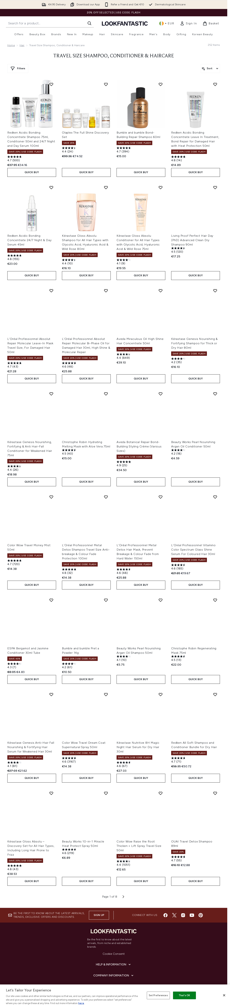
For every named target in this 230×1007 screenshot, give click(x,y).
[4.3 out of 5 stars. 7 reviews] (15, 666)
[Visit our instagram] (183, 915)
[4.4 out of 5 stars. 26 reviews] (15, 468)
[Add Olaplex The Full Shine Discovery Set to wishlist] (106, 84)
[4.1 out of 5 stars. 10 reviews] (124, 658)
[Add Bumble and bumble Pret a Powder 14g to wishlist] (106, 600)
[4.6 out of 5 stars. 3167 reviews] (69, 760)
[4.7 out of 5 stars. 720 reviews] (15, 562)
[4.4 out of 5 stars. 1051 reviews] (124, 863)
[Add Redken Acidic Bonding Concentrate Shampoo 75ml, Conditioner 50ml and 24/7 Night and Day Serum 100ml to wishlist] (51, 84)
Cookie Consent (114, 954)
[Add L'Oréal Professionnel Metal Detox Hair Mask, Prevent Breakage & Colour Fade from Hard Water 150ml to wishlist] (160, 497)
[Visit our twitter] (174, 915)
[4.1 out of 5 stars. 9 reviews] (124, 262)
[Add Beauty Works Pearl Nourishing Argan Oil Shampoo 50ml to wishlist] (160, 600)
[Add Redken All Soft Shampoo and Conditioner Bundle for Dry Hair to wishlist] (215, 694)
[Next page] (123, 897)
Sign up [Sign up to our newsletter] (99, 915)
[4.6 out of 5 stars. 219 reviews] (69, 851)
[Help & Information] (113, 964)
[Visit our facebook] (165, 915)
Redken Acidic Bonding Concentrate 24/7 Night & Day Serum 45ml (29, 240)
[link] (188, 23)
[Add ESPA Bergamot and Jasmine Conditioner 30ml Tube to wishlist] (51, 600)
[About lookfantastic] (113, 986)
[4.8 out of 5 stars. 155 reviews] (15, 257)
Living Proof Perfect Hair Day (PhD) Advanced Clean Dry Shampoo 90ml (192, 240)
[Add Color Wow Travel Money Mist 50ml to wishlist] (51, 497)
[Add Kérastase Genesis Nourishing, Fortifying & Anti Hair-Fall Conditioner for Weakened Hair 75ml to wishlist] (51, 393)
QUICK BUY (32, 172)
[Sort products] (210, 68)
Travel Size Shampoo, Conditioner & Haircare (113, 56)
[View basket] (210, 23)
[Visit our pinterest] (200, 915)
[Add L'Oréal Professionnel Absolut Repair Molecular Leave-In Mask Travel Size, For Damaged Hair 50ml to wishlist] (51, 290)
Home (11, 45)
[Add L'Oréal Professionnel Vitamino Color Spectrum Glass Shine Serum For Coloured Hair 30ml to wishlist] (215, 497)
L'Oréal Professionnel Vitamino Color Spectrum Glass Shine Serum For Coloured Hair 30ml (193, 549)
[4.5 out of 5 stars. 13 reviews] (179, 658)
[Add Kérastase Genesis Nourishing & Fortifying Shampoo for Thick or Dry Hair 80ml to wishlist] (215, 290)
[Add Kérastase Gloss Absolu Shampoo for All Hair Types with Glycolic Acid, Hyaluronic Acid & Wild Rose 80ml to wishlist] (106, 187)
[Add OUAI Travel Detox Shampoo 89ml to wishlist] (215, 793)
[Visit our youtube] (191, 915)
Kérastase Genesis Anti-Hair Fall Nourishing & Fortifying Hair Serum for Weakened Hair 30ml (30, 747)
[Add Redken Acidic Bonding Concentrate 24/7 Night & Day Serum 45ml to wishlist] (51, 187)
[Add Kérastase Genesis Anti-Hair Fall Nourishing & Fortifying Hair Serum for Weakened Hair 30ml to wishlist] (51, 694)
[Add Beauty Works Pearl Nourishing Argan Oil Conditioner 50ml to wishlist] (215, 393)
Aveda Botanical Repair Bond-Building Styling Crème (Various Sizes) (139, 446)
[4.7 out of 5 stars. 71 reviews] (179, 760)
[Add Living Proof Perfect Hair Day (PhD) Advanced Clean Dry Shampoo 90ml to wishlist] (215, 187)
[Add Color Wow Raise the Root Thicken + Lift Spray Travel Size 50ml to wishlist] (160, 793)
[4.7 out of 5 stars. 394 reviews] (124, 150)
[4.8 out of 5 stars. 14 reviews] (179, 159)
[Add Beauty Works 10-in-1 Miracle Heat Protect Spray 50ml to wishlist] (106, 793)
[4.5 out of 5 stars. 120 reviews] (179, 250)
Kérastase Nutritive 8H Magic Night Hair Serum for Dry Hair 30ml (138, 747)
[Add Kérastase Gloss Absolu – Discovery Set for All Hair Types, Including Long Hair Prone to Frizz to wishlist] (51, 793)
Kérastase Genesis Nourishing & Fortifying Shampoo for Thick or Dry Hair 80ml (194, 343)
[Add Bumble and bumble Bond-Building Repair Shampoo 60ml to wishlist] (160, 84)
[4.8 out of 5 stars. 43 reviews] (15, 867)
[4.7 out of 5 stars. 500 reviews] (15, 159)
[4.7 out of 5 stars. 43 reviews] (15, 365)
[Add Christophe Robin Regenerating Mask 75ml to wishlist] (215, 600)
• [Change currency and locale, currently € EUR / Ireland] (166, 23)
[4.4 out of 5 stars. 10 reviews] (69, 262)
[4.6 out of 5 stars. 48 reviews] (69, 365)
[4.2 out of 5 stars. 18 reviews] (179, 452)
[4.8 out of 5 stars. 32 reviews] (69, 571)
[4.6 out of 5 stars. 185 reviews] (179, 567)
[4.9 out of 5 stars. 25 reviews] (124, 464)
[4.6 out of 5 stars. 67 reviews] (124, 764)
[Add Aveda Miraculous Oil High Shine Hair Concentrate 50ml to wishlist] (160, 290)
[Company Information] (113, 975)
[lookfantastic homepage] (125, 23)
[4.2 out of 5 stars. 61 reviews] (69, 666)
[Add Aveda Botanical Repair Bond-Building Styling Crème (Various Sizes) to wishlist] (160, 393)
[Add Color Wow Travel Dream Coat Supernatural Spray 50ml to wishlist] (106, 694)
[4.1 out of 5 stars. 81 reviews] (15, 764)
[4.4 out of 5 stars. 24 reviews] (69, 150)
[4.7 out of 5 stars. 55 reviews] (179, 859)
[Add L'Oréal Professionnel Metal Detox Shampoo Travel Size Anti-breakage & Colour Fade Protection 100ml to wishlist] (106, 497)
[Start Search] (89, 23)
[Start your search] (50, 23)
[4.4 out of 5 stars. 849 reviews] (124, 356)
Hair (22, 45)
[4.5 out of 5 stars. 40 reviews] (69, 452)
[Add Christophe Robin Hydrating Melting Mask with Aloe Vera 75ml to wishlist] (106, 393)
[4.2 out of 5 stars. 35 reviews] (179, 360)
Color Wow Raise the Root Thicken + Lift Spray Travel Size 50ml (139, 846)
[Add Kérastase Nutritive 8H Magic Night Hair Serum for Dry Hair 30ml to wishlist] (160, 694)
